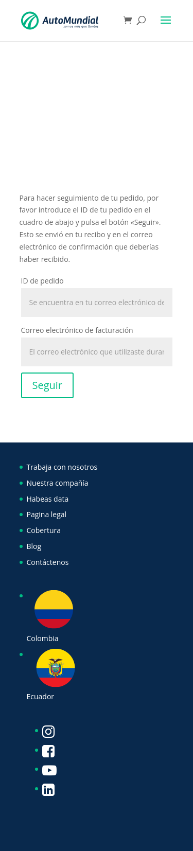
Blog (34, 546)
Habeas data (48, 499)
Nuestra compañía (58, 483)
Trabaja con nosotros (62, 467)
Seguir (47, 385)
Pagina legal (47, 514)
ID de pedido (42, 281)
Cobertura (44, 530)
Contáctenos (48, 562)
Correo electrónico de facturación (77, 330)
